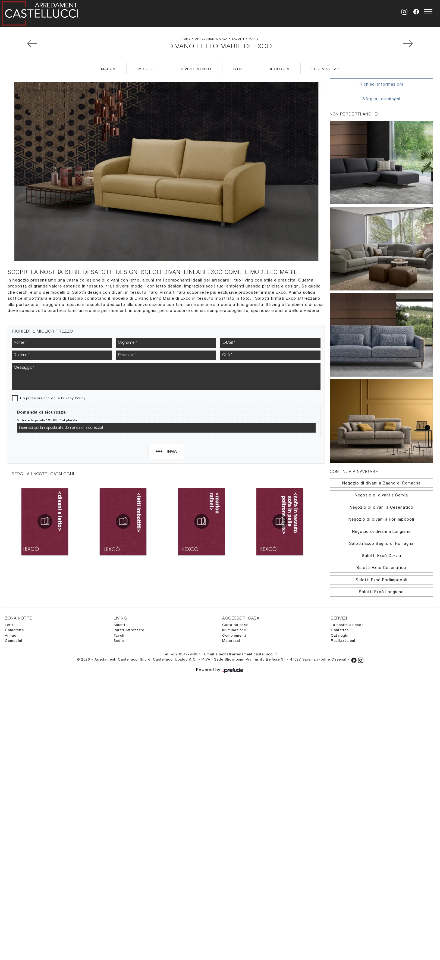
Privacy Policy (73, 324)
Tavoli (119, 635)
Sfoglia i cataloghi (381, 98)
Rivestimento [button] (196, 69)
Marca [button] (108, 69)
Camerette (14, 630)
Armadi (11, 635)
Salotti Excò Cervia (381, 556)
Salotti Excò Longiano (381, 592)
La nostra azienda (347, 625)
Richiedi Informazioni (381, 84)
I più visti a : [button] (325, 69)
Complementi (234, 635)
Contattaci (340, 630)
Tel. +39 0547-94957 (182, 654)
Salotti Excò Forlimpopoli (381, 580)
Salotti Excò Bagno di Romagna (381, 543)
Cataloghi (339, 635)
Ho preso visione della (53, 324)
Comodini (13, 641)
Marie (254, 38)
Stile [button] (239, 69)
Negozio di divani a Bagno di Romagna (381, 483)
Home (186, 38)
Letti (9, 625)
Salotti (238, 38)
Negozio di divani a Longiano (381, 531)
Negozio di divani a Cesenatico (381, 507)
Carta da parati (236, 625)
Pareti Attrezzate (129, 630)
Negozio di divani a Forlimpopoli (381, 519)
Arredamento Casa (211, 38)
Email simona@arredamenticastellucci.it (240, 654)
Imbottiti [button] (148, 69)
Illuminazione (234, 630)
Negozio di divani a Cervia (381, 495)
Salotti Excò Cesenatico (381, 567)
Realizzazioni (343, 641)
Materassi (231, 641)
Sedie (119, 641)
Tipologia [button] (278, 69)
